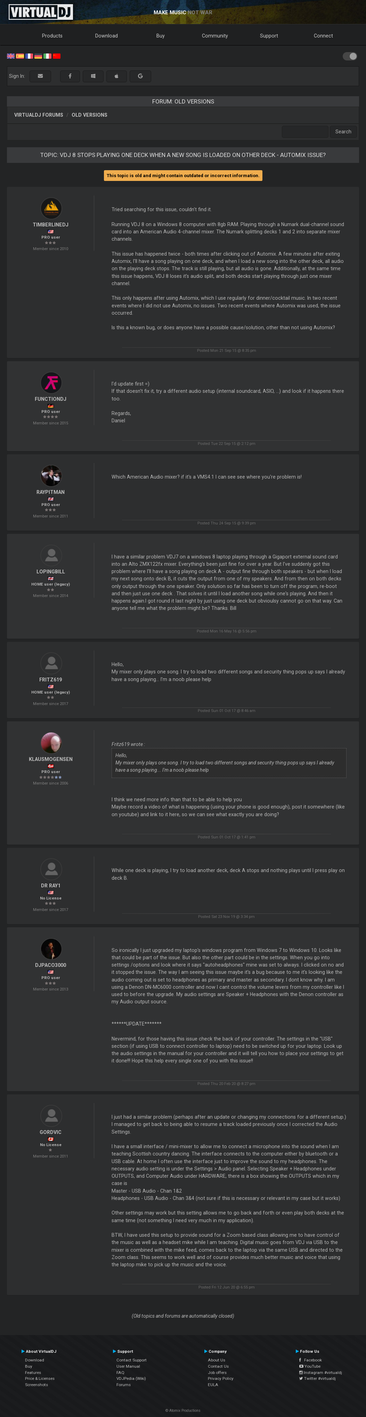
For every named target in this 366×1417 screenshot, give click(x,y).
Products (52, 36)
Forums (123, 1384)
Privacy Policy (221, 1378)
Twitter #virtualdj (317, 1378)
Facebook (310, 1360)
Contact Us (218, 1366)
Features (33, 1372)
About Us (216, 1360)
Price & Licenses (40, 1378)
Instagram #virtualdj (320, 1372)
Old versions (89, 115)
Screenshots (36, 1384)
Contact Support (131, 1360)
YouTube (309, 1366)
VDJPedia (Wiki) (131, 1378)
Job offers (217, 1372)
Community (215, 36)
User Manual (128, 1366)
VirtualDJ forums (38, 115)
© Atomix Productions (183, 1410)
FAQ (120, 1372)
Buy (160, 36)
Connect (323, 36)
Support (269, 36)
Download (106, 36)
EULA (213, 1384)
